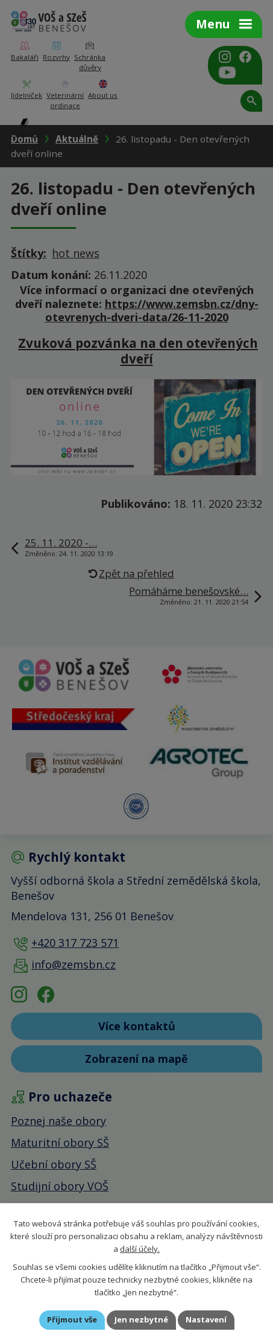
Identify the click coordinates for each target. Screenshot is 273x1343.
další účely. (140, 1248)
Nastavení (206, 1319)
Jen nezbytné (141, 1319)
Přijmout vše (72, 1319)
